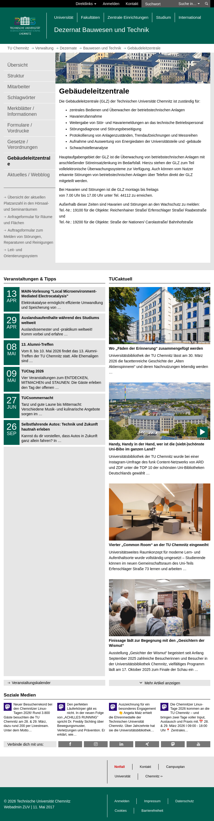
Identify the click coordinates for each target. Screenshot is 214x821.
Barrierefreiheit (152, 811)
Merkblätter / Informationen (22, 111)
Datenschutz (184, 801)
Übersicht (17, 65)
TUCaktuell (120, 279)
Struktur (15, 76)
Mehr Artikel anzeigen (162, 683)
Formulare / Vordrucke (19, 127)
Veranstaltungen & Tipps (30, 279)
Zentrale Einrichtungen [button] (128, 17)
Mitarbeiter (18, 86)
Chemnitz (152, 776)
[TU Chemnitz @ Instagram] (96, 744)
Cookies (121, 811)
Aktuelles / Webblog (28, 174)
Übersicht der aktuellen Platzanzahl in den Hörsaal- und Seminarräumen (26, 203)
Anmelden (111, 4)
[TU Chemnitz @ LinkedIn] (121, 744)
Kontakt (132, 4)
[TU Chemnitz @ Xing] (147, 744)
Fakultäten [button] (90, 17)
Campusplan (175, 767)
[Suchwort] (158, 3)
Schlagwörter (21, 97)
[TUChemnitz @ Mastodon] (173, 744)
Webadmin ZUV (17, 807)
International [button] (190, 17)
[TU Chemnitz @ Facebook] (70, 744)
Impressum (152, 801)
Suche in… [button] (189, 4)
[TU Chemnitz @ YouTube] (198, 744)
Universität (123, 776)
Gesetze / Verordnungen (22, 144)
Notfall (120, 767)
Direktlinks (86, 4)
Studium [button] (163, 17)
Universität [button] (63, 17)
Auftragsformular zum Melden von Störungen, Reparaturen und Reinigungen (28, 236)
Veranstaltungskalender (31, 683)
